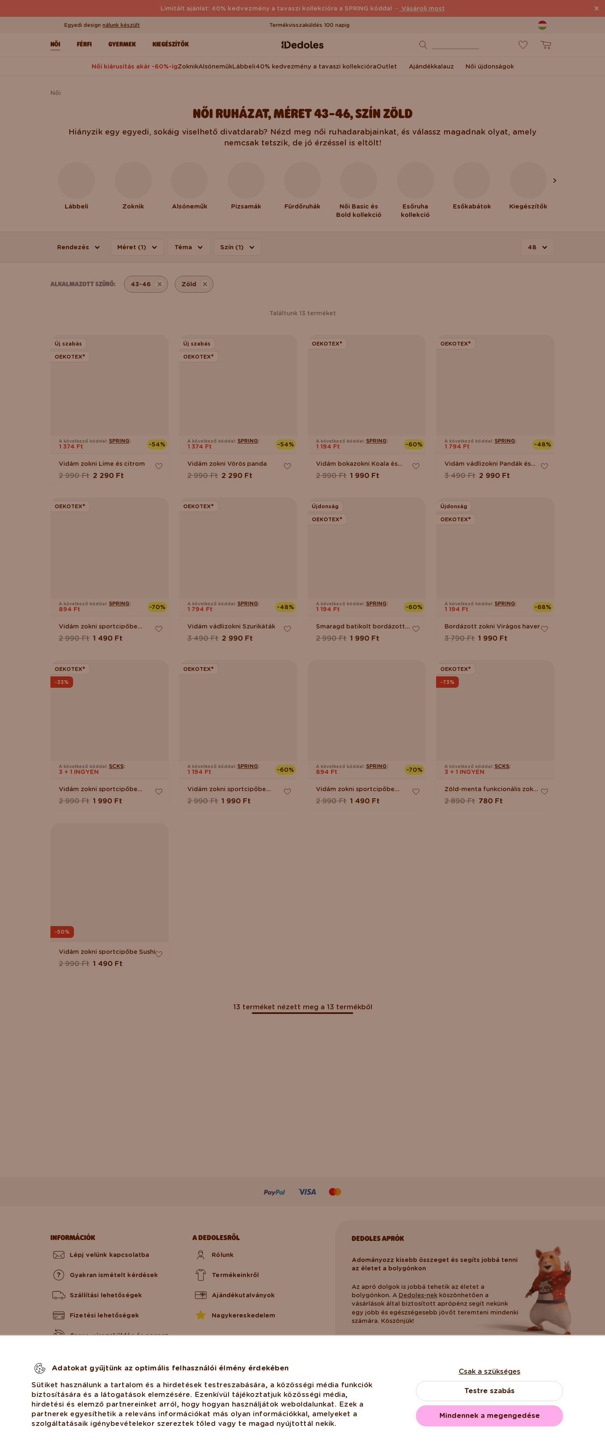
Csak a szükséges (490, 1371)
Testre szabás (489, 1391)
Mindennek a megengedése (489, 1416)
